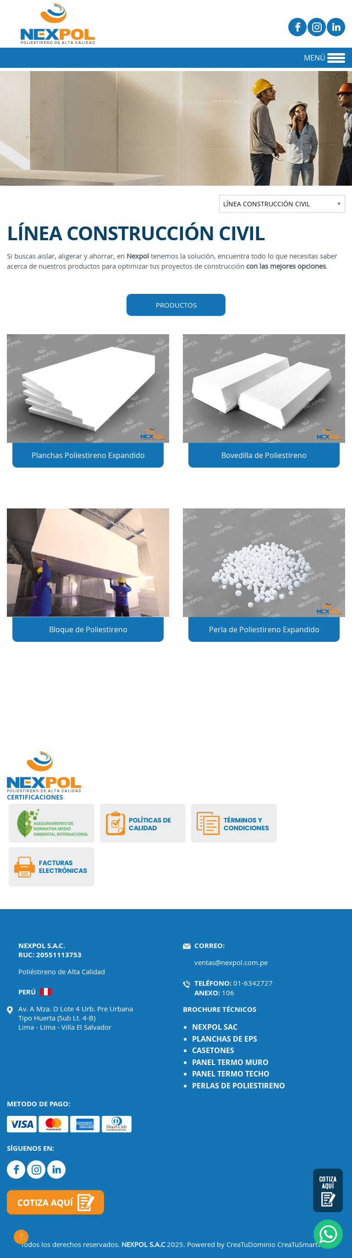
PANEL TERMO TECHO (231, 1074)
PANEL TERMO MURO (230, 1062)
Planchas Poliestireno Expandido (88, 455)
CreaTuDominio (250, 1244)
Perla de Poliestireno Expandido (264, 629)
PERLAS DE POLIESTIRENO (238, 1086)
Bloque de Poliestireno (88, 629)
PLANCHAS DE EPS (224, 1039)
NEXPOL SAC (214, 1027)
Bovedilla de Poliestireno (264, 455)
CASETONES (213, 1050)
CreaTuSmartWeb (304, 1244)
